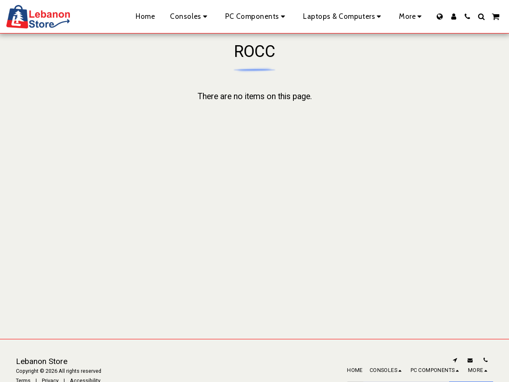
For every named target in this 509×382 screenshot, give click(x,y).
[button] (467, 16)
